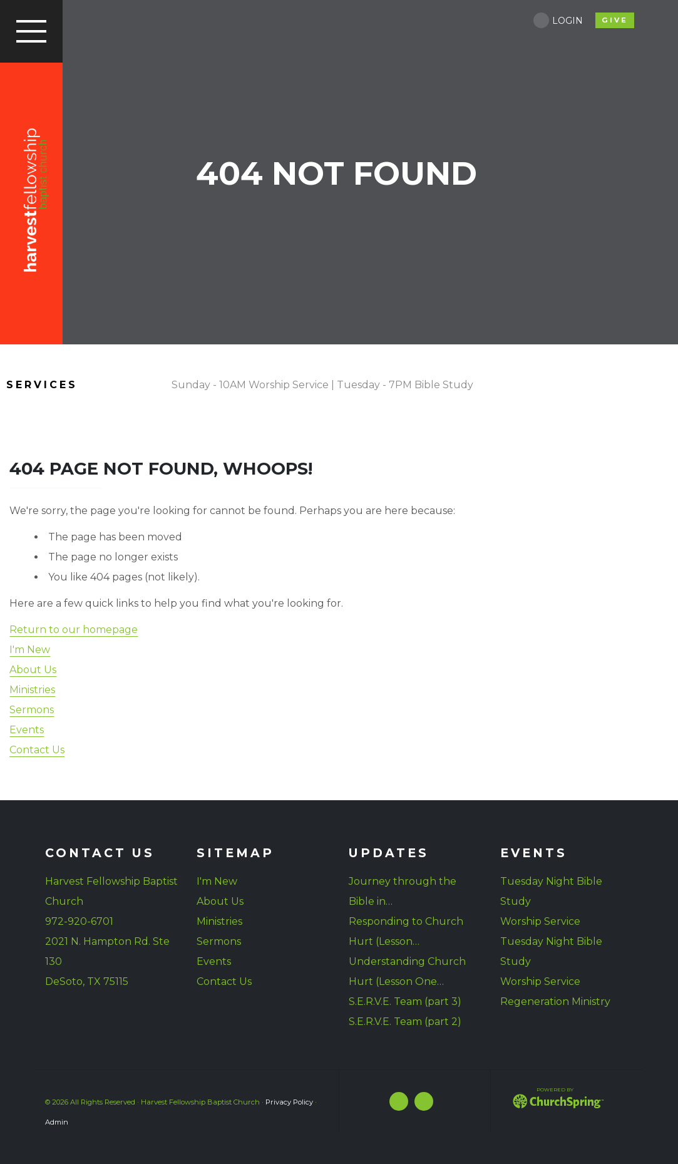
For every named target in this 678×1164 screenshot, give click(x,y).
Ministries (32, 690)
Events (26, 730)
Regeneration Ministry (555, 1001)
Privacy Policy (289, 1102)
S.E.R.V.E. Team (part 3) (405, 1001)
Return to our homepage (73, 630)
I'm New (29, 650)
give (615, 20)
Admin (56, 1122)
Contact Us (36, 750)
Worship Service (540, 921)
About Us (32, 670)
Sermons (31, 710)
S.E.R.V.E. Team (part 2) (405, 1022)
